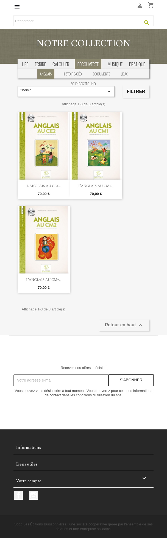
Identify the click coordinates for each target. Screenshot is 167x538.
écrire (40, 64)
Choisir (66, 91)
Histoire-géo (72, 74)
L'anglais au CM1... (95, 185)
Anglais (46, 74)
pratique (137, 64)
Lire (25, 64)
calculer (60, 64)
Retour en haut (124, 325)
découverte (88, 64)
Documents (101, 74)
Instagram (33, 495)
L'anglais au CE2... (44, 185)
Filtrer (136, 91)
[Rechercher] (83, 20)
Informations (28, 447)
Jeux (124, 74)
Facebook (18, 495)
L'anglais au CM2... (44, 279)
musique (115, 64)
